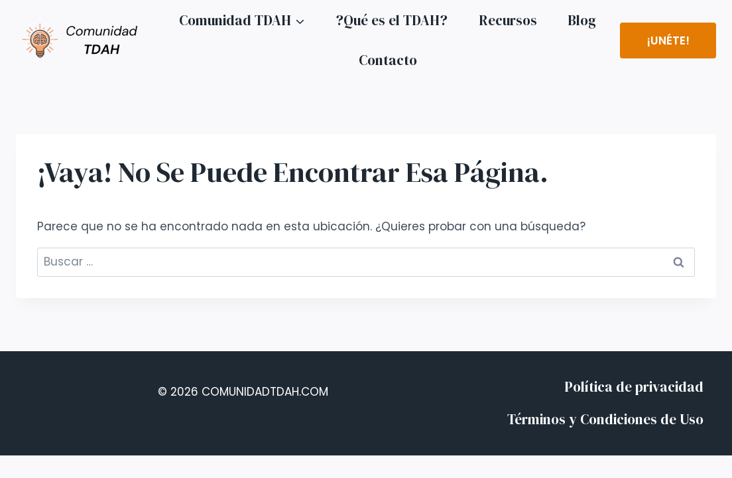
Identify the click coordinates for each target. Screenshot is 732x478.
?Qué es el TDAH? (392, 20)
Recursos (508, 20)
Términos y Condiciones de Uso (605, 419)
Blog (582, 20)
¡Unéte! (668, 40)
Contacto (388, 60)
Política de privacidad (633, 386)
